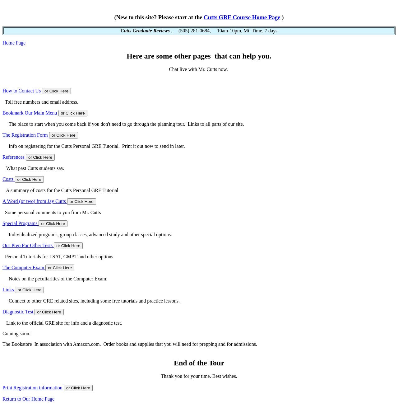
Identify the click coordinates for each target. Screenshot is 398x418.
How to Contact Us (22, 90)
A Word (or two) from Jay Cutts (34, 201)
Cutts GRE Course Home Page (242, 17)
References (14, 157)
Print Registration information (33, 387)
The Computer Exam (23, 267)
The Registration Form (25, 135)
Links (8, 289)
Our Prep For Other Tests (28, 245)
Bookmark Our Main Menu (30, 112)
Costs (8, 179)
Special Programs (20, 223)
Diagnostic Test (18, 311)
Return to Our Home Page (28, 399)
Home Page (13, 42)
